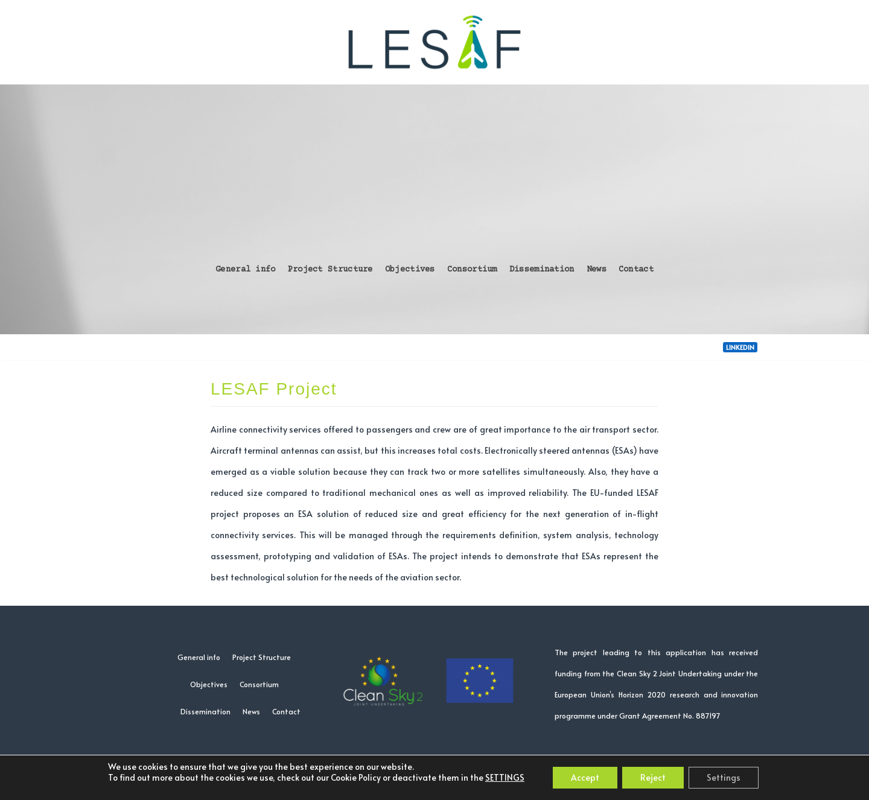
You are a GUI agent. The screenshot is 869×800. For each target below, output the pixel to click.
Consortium (472, 270)
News (596, 270)
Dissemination (542, 270)
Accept (585, 777)
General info (245, 270)
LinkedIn (740, 347)
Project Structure (330, 270)
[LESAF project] (434, 42)
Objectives (410, 270)
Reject (653, 777)
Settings (723, 777)
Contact (636, 270)
